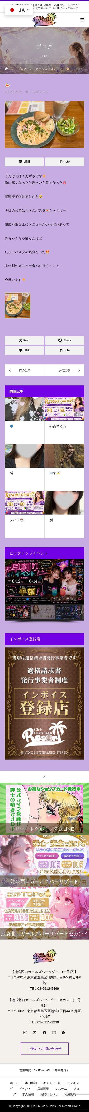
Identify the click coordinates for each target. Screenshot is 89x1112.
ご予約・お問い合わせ (45, 1049)
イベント (25, 1088)
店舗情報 (43, 1088)
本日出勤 (31, 1083)
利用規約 (70, 1094)
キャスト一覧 (52, 1083)
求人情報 (28, 1094)
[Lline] (24, 161)
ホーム (14, 1083)
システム (61, 1088)
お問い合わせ (49, 1094)
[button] (10, 581)
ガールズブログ (37, 92)
